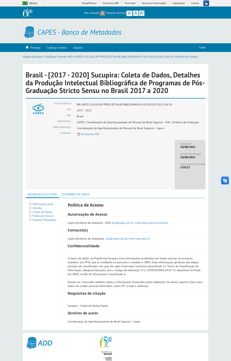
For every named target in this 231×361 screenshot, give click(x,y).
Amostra (37, 208)
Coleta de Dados (42, 212)
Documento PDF (88, 134)
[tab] (42, 194)
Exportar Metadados (45, 220)
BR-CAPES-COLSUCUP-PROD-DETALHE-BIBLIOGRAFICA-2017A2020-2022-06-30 (120, 56)
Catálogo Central (57, 47)
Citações (78, 47)
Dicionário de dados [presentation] (76, 194)
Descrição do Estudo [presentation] (42, 194)
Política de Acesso (186, 56)
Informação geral (43, 204)
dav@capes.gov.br (123, 223)
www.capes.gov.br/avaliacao (151, 223)
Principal (35, 47)
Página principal (33, 56)
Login (202, 47)
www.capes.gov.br (139, 238)
